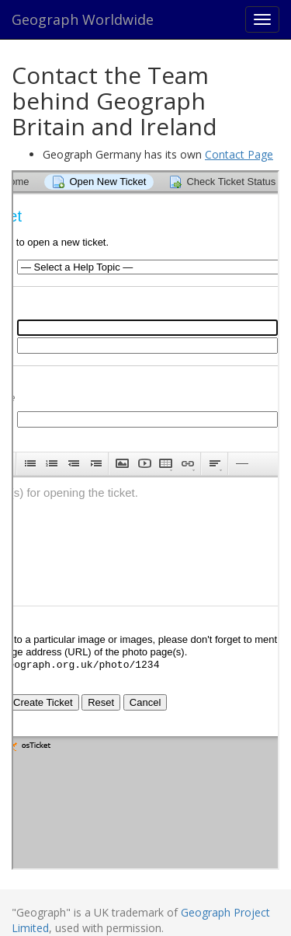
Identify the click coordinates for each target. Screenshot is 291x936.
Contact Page (239, 154)
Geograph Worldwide (83, 19)
